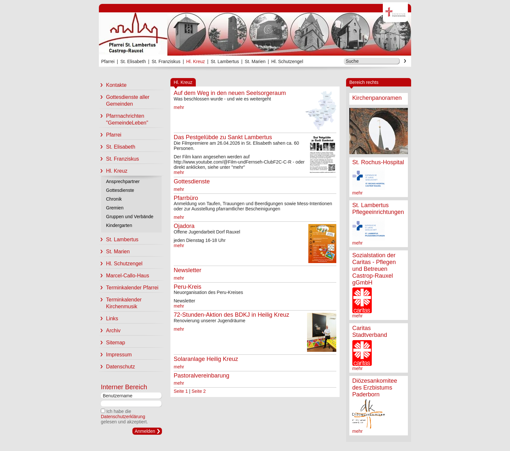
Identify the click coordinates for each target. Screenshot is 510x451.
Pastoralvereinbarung (201, 375)
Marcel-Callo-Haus (124, 275)
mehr (357, 192)
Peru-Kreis (187, 287)
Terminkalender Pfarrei (128, 287)
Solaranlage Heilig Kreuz (206, 359)
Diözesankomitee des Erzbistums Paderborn (374, 388)
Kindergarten (119, 225)
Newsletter (187, 270)
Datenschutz (117, 366)
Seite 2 (199, 391)
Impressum (115, 354)
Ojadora (184, 226)
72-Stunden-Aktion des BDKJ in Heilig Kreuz (231, 315)
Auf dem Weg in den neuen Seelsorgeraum (230, 93)
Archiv (109, 330)
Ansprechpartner (123, 181)
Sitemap (112, 342)
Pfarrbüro (186, 198)
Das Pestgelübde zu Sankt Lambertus (223, 137)
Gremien (115, 207)
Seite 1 (181, 391)
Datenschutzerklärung (123, 416)
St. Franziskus (166, 61)
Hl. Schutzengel (287, 61)
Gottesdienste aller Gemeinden (124, 100)
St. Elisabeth (133, 61)
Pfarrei (107, 61)
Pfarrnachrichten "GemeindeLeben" (123, 119)
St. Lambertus (225, 61)
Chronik (114, 199)
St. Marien (255, 61)
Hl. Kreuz (195, 61)
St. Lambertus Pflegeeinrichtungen (378, 208)
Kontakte (113, 85)
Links (108, 318)
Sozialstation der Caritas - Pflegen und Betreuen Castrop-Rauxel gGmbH (374, 269)
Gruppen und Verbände (130, 216)
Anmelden (145, 431)
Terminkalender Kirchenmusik (120, 303)
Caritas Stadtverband (369, 331)
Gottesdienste (120, 190)
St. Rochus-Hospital (378, 162)
